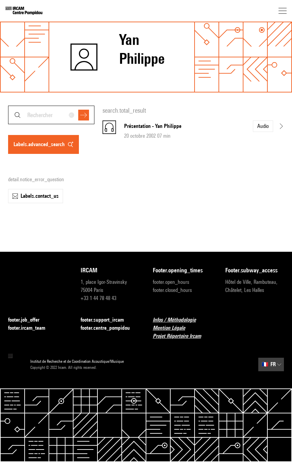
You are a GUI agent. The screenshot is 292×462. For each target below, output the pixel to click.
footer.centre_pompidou (109, 328)
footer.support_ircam (106, 320)
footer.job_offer (28, 320)
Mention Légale (173, 328)
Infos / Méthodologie (178, 320)
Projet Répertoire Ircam (181, 336)
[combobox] (51, 115)
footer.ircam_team (30, 328)
